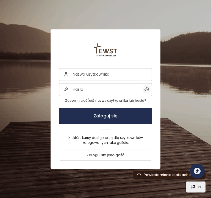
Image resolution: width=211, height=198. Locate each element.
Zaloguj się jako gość (105, 155)
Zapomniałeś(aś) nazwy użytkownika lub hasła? (105, 100)
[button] (196, 187)
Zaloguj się (106, 116)
